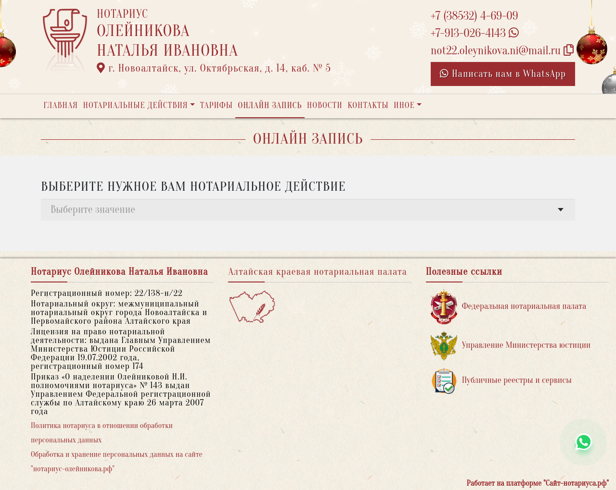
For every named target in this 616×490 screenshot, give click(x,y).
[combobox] (308, 209)
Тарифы (216, 105)
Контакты (367, 105)
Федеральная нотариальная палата (509, 306)
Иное (404, 105)
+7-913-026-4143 (475, 33)
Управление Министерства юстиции (511, 345)
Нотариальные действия (135, 105)
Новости (325, 105)
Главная (60, 105)
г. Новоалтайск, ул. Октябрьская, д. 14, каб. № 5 (214, 68)
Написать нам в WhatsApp (503, 73)
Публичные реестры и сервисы (501, 381)
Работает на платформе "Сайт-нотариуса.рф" (538, 483)
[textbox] (308, 209)
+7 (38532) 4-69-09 (474, 16)
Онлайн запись (270, 105)
